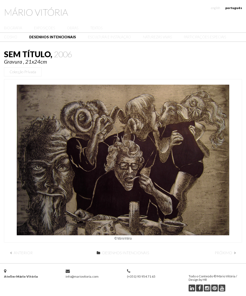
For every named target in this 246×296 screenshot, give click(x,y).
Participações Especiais (205, 37)
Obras (72, 28)
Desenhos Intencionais (52, 37)
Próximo (225, 252)
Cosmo (10, 37)
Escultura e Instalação (109, 37)
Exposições (44, 28)
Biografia (13, 28)
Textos (96, 28)
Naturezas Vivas (157, 37)
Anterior (21, 252)
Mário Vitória (36, 12)
